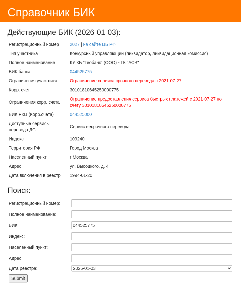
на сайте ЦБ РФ (99, 44)
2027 (75, 44)
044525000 (81, 114)
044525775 (81, 71)
